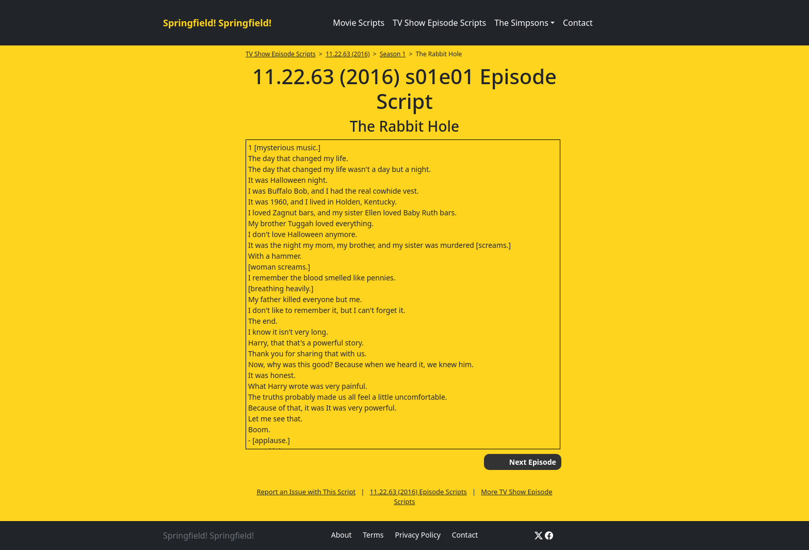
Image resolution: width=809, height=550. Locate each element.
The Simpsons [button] (521, 22)
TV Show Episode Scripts (439, 22)
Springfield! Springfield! (217, 23)
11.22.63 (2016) (347, 54)
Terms (373, 535)
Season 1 (393, 54)
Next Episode (532, 462)
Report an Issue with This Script (305, 491)
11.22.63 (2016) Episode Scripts (418, 491)
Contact (578, 22)
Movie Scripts (358, 22)
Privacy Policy (417, 535)
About (341, 535)
